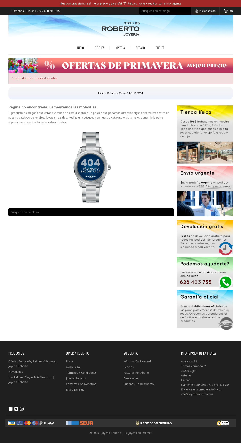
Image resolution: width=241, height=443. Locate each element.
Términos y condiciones (81, 372)
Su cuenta (131, 353)
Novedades (15, 372)
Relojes (99, 48)
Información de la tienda (198, 353)
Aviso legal (73, 367)
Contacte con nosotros (81, 384)
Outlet (160, 48)
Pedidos (129, 367)
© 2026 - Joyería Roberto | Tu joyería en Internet (121, 433)
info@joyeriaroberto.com (197, 394)
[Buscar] (165, 11)
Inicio (80, 48)
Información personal (137, 361)
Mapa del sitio (75, 389)
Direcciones (131, 378)
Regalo (140, 48)
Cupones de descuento (139, 384)
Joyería (120, 48)
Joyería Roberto (76, 378)
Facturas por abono (136, 372)
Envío (69, 361)
